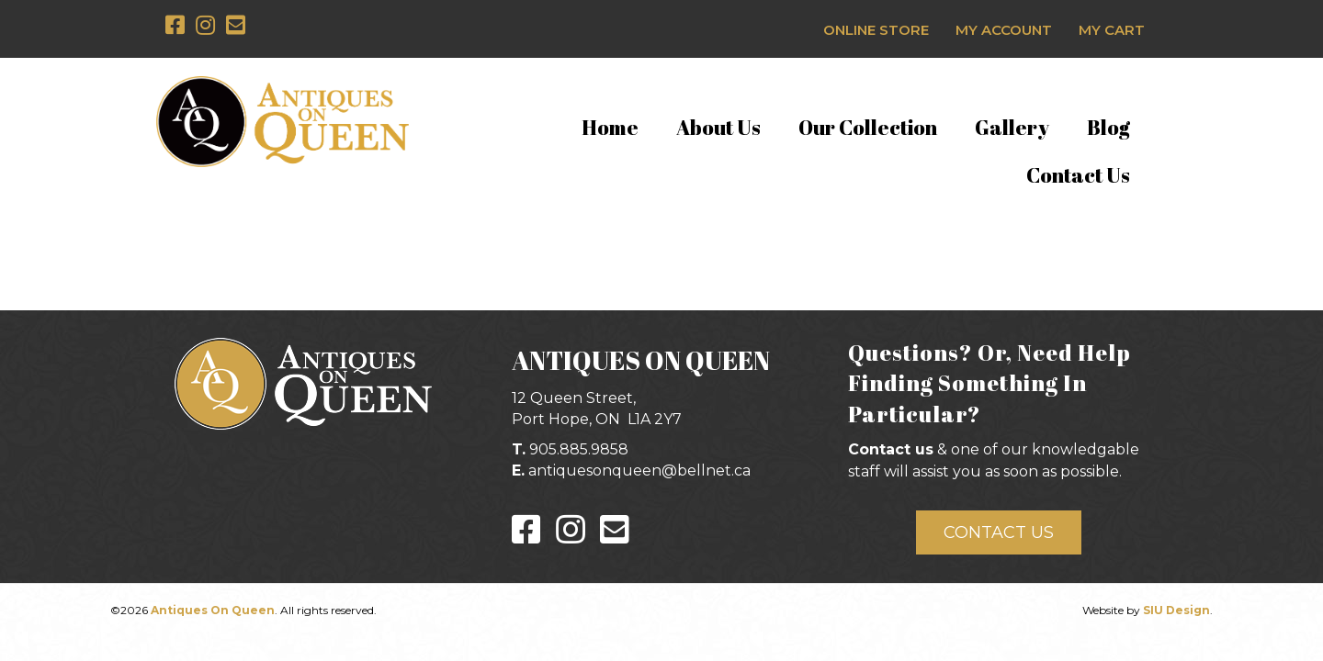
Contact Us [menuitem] (1078, 175)
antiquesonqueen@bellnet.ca (639, 470)
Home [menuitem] (610, 127)
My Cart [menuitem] (1112, 30)
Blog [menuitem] (1108, 127)
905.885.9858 (578, 449)
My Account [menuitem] (1004, 30)
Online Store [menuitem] (876, 30)
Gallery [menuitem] (1012, 127)
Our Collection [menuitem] (867, 127)
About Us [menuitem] (718, 127)
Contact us (890, 449)
